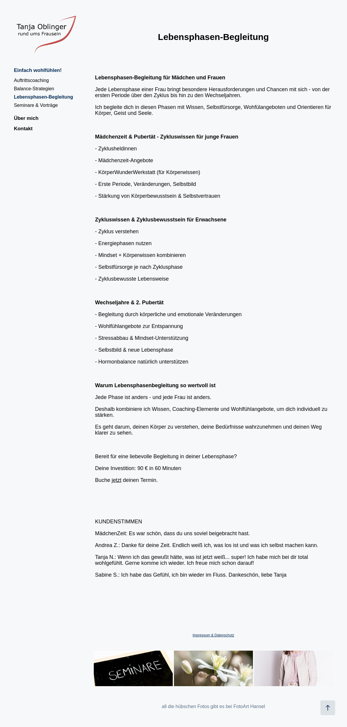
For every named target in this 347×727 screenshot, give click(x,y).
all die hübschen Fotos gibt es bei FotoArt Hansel (213, 706)
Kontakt (23, 128)
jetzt (116, 480)
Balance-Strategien (34, 88)
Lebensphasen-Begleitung (43, 96)
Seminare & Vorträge (36, 105)
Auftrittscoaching (31, 80)
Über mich (26, 118)
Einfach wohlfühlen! (38, 70)
